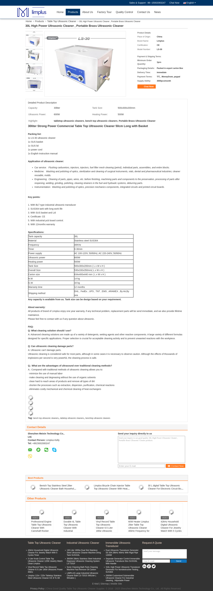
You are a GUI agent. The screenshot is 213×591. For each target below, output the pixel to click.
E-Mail (95, 583)
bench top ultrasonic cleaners (46, 418)
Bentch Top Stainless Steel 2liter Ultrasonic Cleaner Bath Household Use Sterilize (57, 488)
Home (60, 12)
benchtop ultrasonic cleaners (97, 418)
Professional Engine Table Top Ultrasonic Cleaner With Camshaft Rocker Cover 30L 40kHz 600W (41, 529)
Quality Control (124, 12)
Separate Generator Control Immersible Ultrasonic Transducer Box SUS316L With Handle (123, 561)
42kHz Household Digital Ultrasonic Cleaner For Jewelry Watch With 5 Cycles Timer (171, 527)
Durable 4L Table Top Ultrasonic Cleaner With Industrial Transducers (72, 527)
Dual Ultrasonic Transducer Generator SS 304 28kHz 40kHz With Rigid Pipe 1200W (122, 552)
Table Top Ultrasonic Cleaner (61, 21)
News (157, 12)
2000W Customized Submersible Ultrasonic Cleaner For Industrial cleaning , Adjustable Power (120, 578)
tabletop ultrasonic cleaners (72, 418)
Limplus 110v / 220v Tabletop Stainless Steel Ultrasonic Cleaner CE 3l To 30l (44, 576)
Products (73, 12)
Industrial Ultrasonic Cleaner (83, 542)
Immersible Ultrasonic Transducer (118, 544)
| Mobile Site (116, 583)
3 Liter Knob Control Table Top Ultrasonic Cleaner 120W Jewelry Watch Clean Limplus (45, 561)
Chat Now (174, 2)
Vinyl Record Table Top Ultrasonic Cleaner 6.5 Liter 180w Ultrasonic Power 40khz (105, 527)
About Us (87, 12)
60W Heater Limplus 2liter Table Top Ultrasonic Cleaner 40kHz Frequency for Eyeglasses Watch (138, 527)
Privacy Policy (37, 588)
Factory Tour (104, 12)
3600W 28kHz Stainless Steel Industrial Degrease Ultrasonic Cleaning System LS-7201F (84, 561)
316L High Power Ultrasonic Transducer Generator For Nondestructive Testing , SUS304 (123, 569)
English (191, 2)
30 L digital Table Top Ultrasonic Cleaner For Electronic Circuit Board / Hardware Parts (166, 488)
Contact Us (143, 12)
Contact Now (176, 466)
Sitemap (105, 583)
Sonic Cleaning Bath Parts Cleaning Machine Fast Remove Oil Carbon (82, 568)
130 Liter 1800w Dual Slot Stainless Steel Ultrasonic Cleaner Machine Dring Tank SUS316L (84, 552)
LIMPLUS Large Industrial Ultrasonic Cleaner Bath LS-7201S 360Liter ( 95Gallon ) (82, 575)
